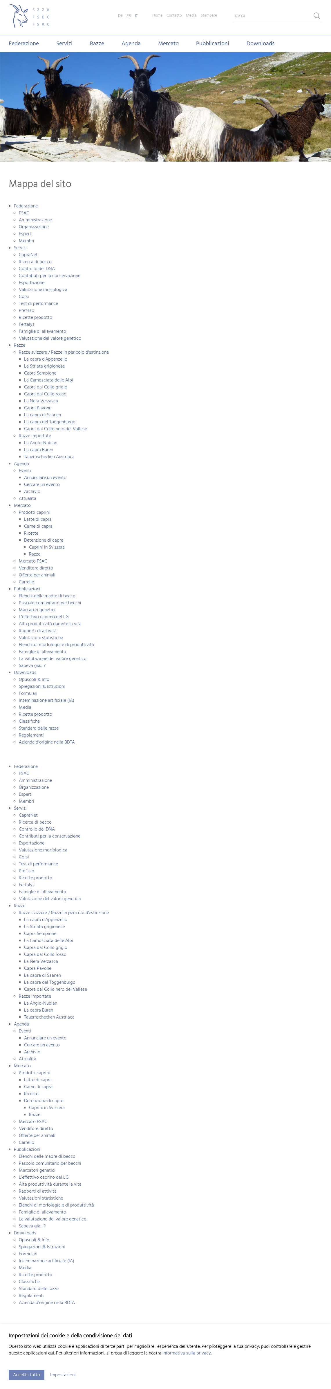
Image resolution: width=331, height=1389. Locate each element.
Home (157, 15)
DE (120, 15)
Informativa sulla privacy (186, 1353)
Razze (97, 43)
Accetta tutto (26, 1375)
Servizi (64, 43)
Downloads (260, 43)
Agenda (131, 43)
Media (191, 15)
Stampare (209, 15)
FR (129, 15)
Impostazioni (63, 1375)
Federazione (24, 43)
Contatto (174, 15)
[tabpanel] (165, 107)
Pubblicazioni (212, 43)
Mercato (168, 43)
